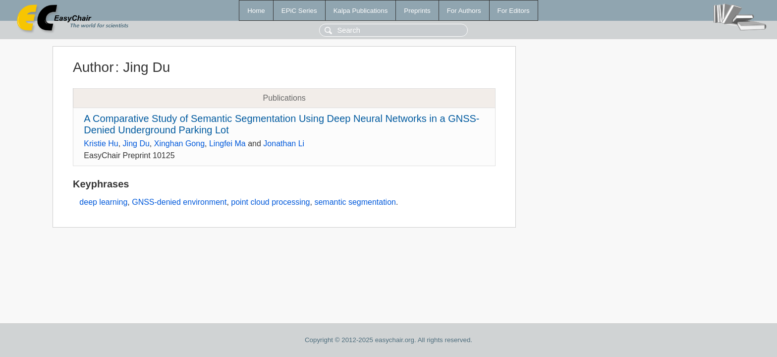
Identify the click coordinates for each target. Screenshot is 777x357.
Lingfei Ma (227, 143)
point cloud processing (270, 202)
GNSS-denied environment (179, 202)
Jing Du (136, 143)
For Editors (514, 10)
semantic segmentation (355, 202)
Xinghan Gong (179, 143)
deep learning (103, 202)
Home (256, 10)
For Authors (464, 10)
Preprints (417, 10)
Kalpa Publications (360, 10)
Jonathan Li (283, 143)
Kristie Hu (101, 143)
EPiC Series (299, 10)
